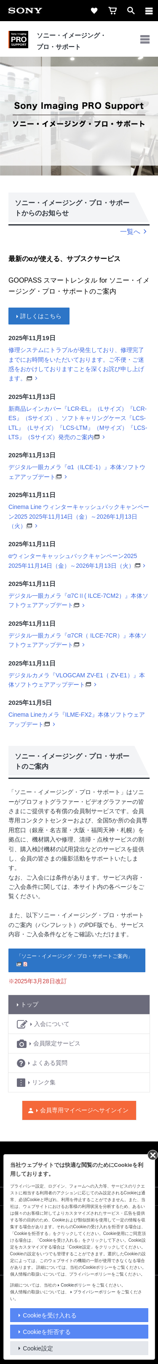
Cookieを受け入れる (50, 1315)
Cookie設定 (38, 1348)
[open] (131, 10)
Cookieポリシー (76, 1285)
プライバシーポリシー (94, 1292)
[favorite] (94, 10)
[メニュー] (149, 10)
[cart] (112, 10)
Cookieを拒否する (47, 1331)
